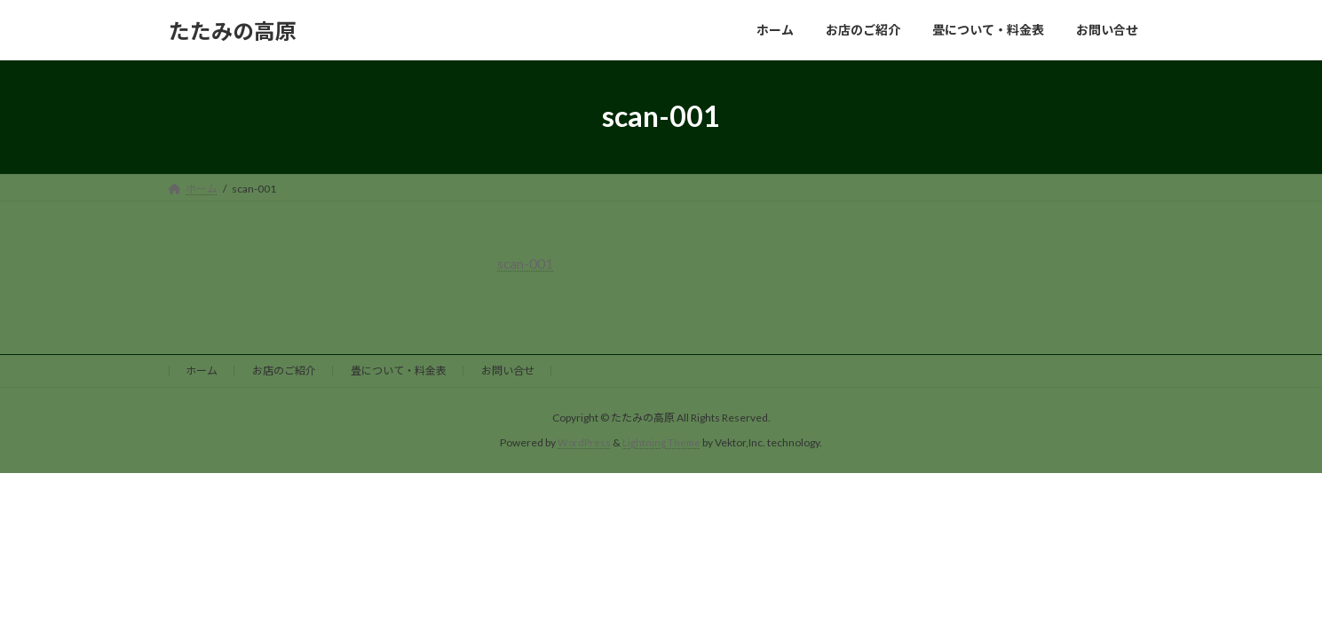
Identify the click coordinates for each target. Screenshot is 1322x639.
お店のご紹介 (284, 368)
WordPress (583, 441)
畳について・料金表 (399, 368)
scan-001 (525, 262)
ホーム (202, 368)
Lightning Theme (662, 441)
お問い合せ (507, 368)
